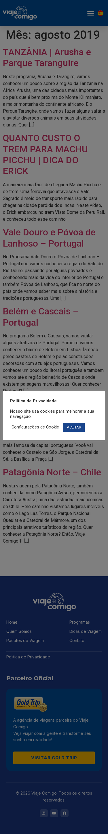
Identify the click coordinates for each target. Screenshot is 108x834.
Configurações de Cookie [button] (35, 427)
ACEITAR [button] (74, 427)
